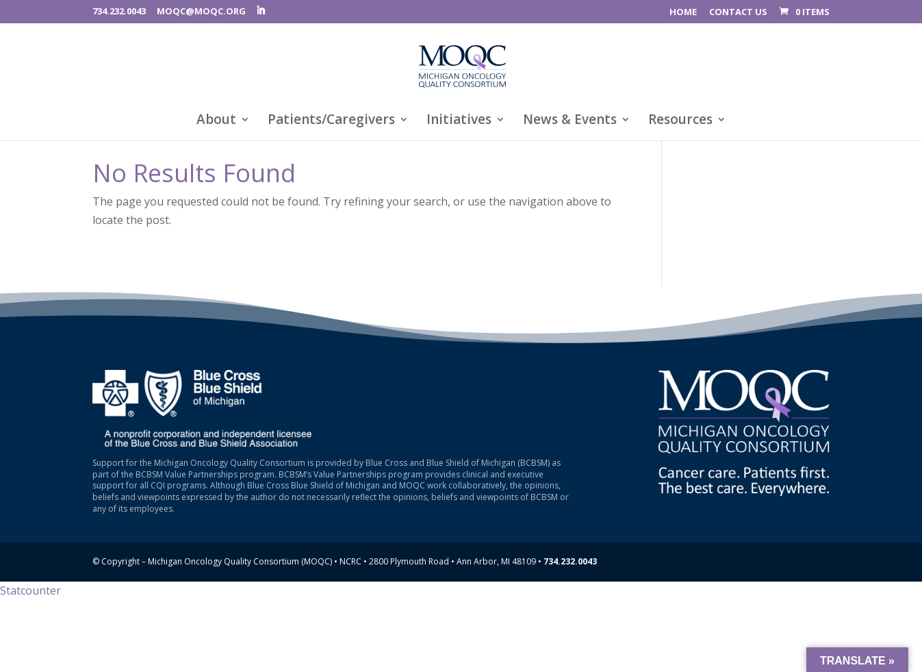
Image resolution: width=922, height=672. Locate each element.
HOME (683, 13)
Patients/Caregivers (331, 121)
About (216, 121)
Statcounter (30, 590)
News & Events (570, 121)
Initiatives (458, 121)
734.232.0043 (119, 11)
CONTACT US (738, 13)
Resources (680, 121)
